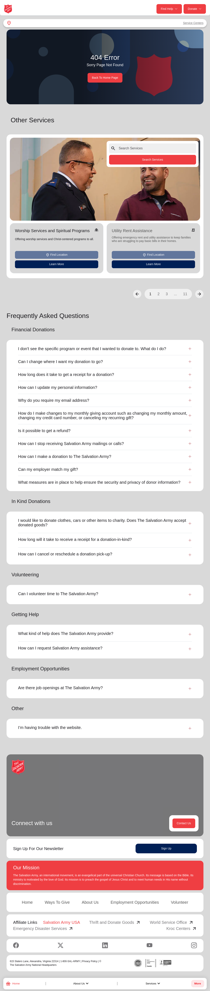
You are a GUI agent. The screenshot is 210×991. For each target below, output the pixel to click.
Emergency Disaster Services (43, 928)
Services (153, 983)
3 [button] (167, 294)
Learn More (56, 264)
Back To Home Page (105, 77)
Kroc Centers (181, 928)
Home (27, 902)
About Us (81, 983)
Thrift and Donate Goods (115, 922)
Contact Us (184, 823)
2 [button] (159, 294)
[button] (137, 294)
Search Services (152, 159)
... (175, 294)
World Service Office (172, 922)
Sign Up (166, 848)
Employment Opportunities (135, 902)
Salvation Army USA (61, 922)
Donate (195, 9)
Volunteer (179, 902)
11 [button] (185, 294)
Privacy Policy (89, 961)
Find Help (169, 9)
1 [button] (150, 294)
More (197, 983)
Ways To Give (57, 902)
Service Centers (193, 23)
